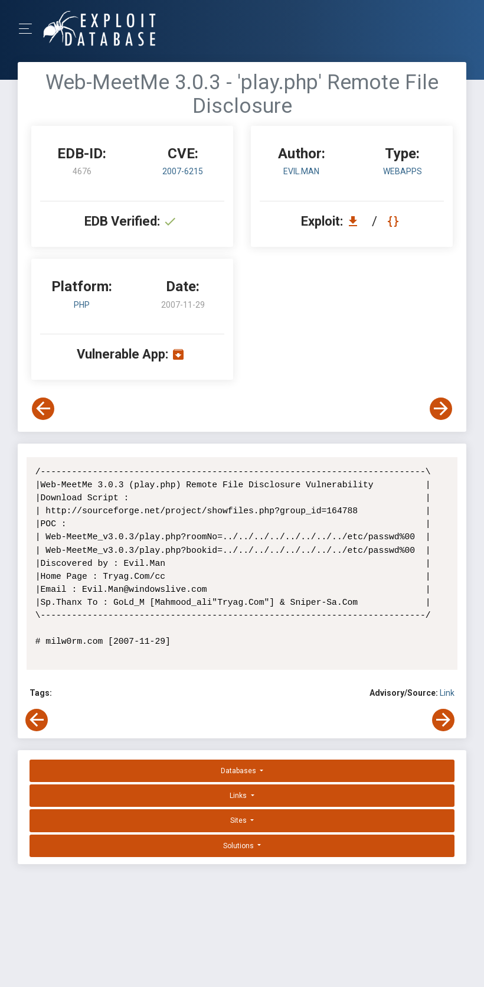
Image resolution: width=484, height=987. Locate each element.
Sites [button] (239, 820)
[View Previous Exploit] (43, 409)
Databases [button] (239, 771)
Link (447, 693)
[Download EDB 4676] (356, 221)
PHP (82, 305)
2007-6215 (182, 171)
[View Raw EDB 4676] (394, 221)
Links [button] (239, 795)
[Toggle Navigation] (29, 29)
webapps (402, 171)
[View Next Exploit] (441, 409)
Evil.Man (301, 171)
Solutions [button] (239, 846)
